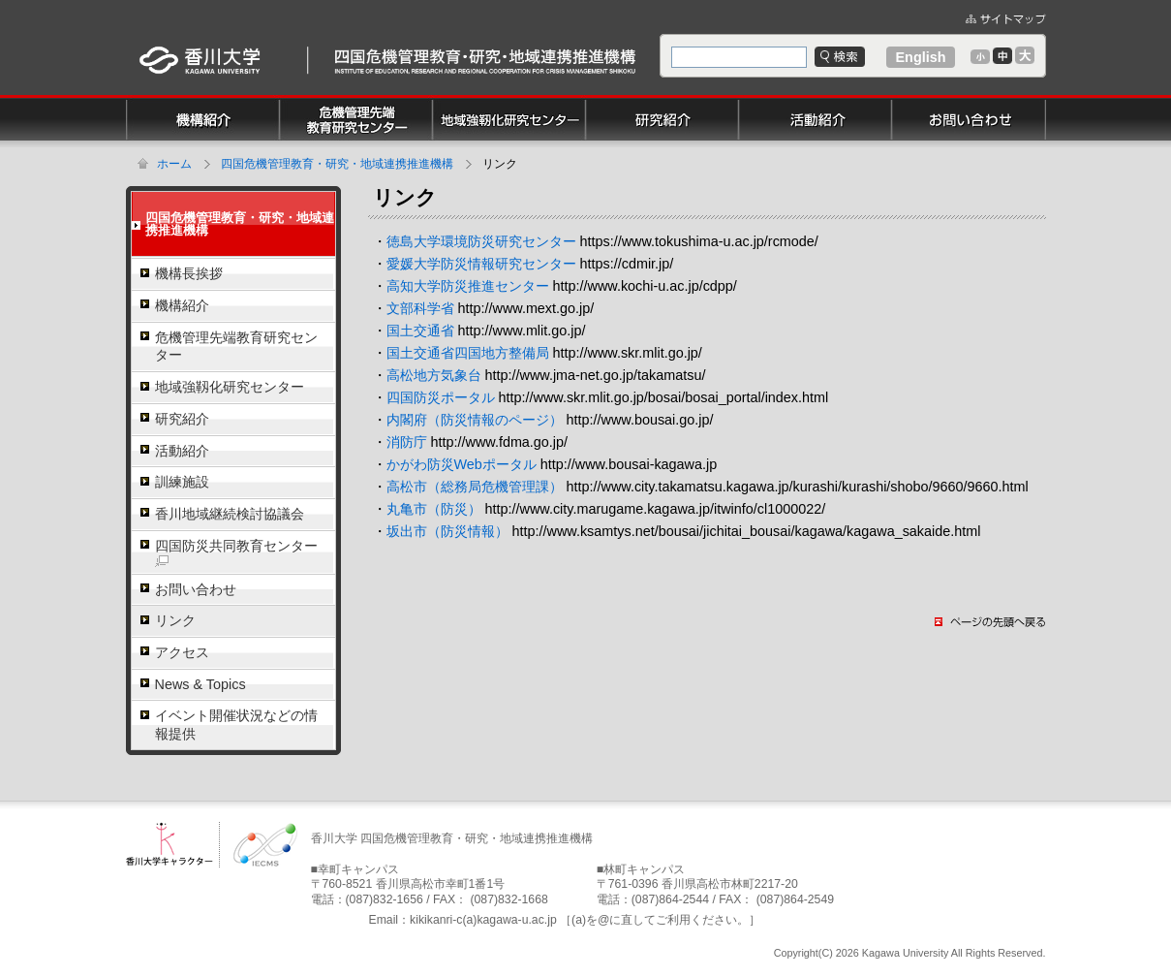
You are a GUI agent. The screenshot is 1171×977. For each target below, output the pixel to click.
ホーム (174, 164)
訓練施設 (182, 481)
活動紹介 (182, 450)
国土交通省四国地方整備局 (467, 353)
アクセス (182, 652)
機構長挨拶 (189, 273)
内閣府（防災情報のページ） (474, 419)
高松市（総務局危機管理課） (474, 486)
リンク (175, 620)
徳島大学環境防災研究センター (481, 241)
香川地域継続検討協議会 (229, 513)
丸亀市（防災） (433, 509)
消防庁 (406, 442)
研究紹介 (182, 418)
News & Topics (200, 684)
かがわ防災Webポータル (461, 464)
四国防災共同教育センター (236, 552)
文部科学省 (420, 308)
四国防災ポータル (440, 397)
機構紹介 (182, 305)
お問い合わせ (195, 589)
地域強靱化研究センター (229, 386)
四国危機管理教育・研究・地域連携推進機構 (337, 164)
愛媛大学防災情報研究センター (481, 263)
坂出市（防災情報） (447, 531)
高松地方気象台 (433, 375)
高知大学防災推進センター (467, 286)
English (921, 57)
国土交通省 (420, 330)
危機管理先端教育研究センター (236, 346)
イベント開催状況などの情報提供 (236, 724)
